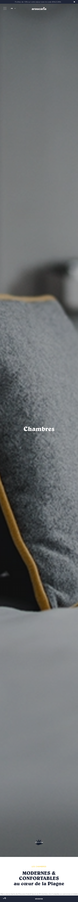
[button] (13, 8)
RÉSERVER (39, 898)
